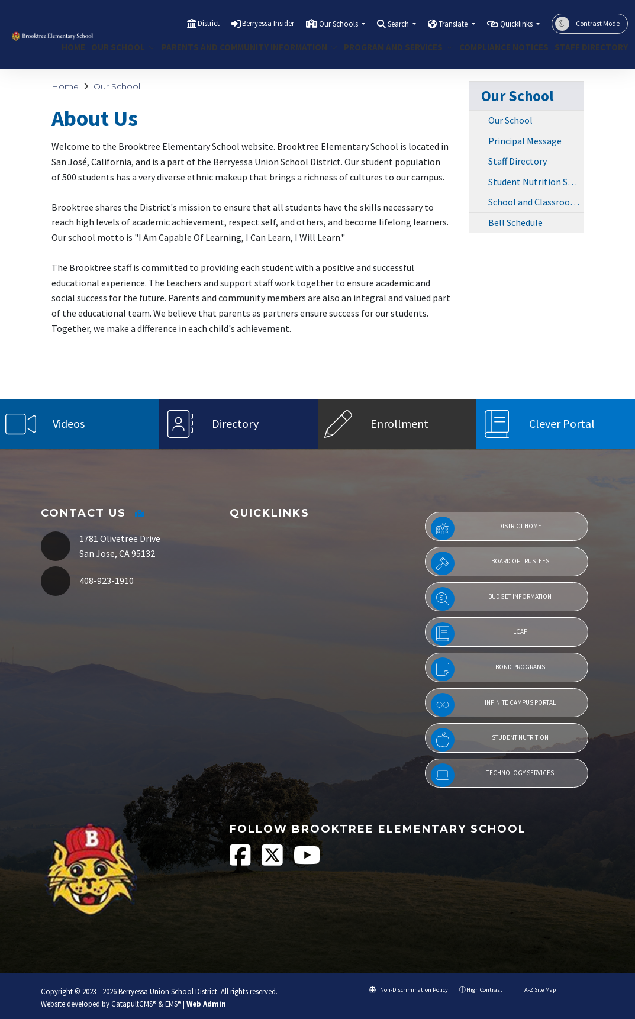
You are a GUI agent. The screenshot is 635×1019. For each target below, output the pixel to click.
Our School (120, 47)
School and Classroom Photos (536, 202)
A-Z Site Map (535, 990)
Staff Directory (587, 47)
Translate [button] (454, 24)
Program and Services (393, 47)
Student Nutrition (490, 740)
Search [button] (399, 24)
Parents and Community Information (241, 47)
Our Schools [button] (339, 24)
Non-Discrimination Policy (408, 990)
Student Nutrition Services (536, 182)
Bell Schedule (515, 222)
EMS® (173, 1003)
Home (72, 47)
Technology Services (492, 775)
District (209, 23)
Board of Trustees (490, 563)
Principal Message (525, 141)
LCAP (479, 634)
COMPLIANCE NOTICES (499, 47)
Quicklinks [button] (517, 24)
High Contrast (484, 990)
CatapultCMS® (133, 1003)
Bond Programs (488, 669)
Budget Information (491, 599)
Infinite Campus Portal (493, 705)
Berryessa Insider (268, 23)
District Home (486, 528)
